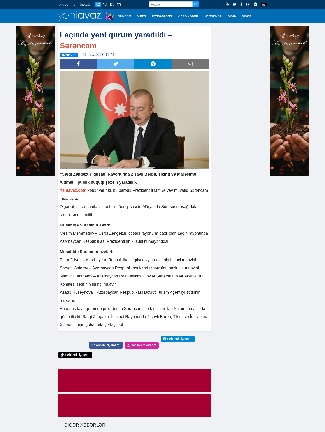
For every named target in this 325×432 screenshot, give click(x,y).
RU (104, 4)
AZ (98, 4)
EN (112, 4)
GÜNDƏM (124, 16)
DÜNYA (142, 16)
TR (119, 4)
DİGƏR (247, 16)
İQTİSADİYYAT (162, 16)
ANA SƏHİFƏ (66, 4)
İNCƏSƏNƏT (212, 16)
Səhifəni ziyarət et (105, 345)
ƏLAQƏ (85, 4)
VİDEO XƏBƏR (188, 16)
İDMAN (232, 16)
